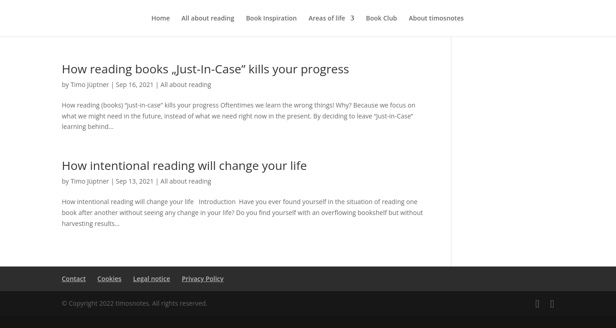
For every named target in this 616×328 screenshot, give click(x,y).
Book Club (381, 18)
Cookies (110, 278)
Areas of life (327, 18)
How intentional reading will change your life (184, 165)
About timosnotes (436, 18)
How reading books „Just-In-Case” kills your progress (205, 69)
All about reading (207, 18)
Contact (74, 278)
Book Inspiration (271, 18)
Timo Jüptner (90, 84)
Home (160, 18)
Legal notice (151, 278)
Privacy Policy (203, 278)
